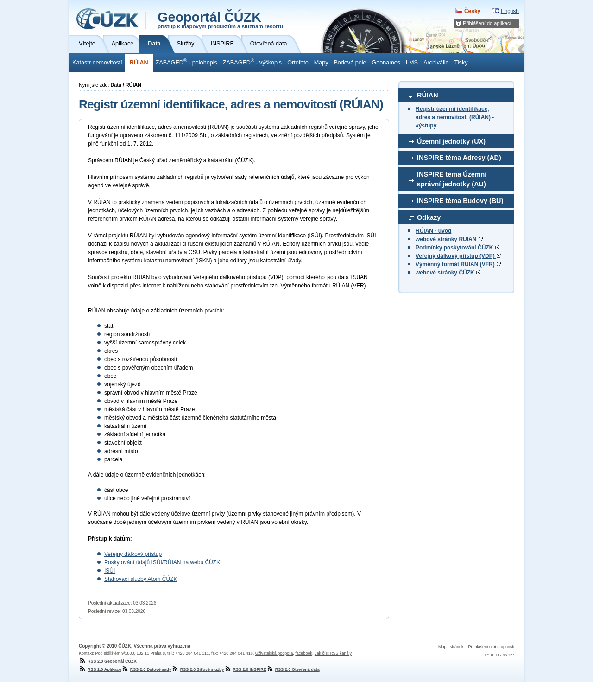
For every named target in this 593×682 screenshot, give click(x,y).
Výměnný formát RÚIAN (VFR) (458, 264)
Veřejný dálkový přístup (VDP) (458, 256)
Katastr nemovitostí (97, 62)
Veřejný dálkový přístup (133, 554)
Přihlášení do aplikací (487, 23)
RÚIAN (139, 62)
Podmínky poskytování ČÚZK (457, 247)
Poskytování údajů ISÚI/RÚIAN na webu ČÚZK (162, 562)
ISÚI (109, 570)
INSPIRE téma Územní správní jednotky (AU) (451, 179)
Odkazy (429, 217)
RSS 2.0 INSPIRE (245, 669)
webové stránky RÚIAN (449, 239)
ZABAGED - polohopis (186, 61)
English (510, 11)
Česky (472, 11)
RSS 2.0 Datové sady (146, 669)
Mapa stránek (451, 646)
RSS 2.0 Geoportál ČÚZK (108, 661)
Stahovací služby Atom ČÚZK (140, 579)
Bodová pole (350, 62)
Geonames (386, 62)
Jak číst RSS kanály (333, 653)
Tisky (461, 62)
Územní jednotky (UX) (451, 141)
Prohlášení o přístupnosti (491, 646)
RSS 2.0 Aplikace (100, 669)
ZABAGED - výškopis (252, 61)
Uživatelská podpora (274, 653)
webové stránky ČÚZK (448, 272)
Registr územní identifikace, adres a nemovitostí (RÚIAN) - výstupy (455, 117)
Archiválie (436, 62)
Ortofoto (298, 62)
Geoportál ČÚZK (220, 19)
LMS (412, 62)
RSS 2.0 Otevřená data (293, 669)
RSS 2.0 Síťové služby (197, 669)
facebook (303, 653)
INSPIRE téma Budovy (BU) (460, 200)
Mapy (321, 62)
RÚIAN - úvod (433, 231)
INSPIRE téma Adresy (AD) (459, 157)
